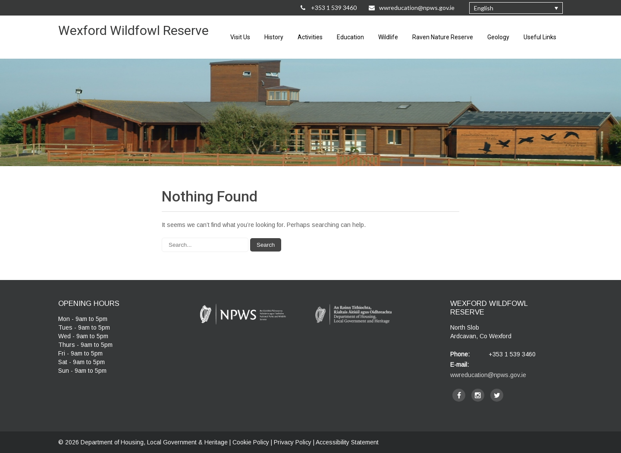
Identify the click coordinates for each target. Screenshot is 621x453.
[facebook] (458, 395)
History (273, 37)
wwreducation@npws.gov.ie (488, 374)
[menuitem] (516, 8)
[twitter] (496, 395)
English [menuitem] (483, 8)
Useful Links (540, 37)
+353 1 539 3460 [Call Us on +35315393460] (329, 7)
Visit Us (240, 37)
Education (350, 37)
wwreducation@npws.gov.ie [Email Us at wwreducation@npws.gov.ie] (412, 7)
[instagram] (477, 395)
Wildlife (388, 37)
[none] (516, 8)
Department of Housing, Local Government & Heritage (155, 442)
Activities (310, 37)
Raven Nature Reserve (442, 37)
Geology (498, 37)
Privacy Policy (292, 442)
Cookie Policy (250, 442)
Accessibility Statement (347, 442)
